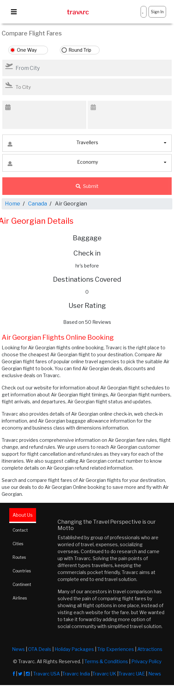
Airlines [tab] (20, 598)
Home (12, 204)
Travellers (53, 144)
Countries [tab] (22, 570)
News (18, 649)
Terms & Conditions (106, 661)
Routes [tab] (19, 557)
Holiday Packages (74, 649)
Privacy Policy (146, 661)
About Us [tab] (23, 515)
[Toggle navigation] (14, 12)
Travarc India (76, 673)
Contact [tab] (20, 530)
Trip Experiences (115, 649)
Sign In (157, 11)
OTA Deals (39, 649)
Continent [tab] (22, 584)
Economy (53, 163)
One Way (27, 50)
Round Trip (79, 50)
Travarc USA (46, 673)
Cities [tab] (18, 543)
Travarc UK (104, 673)
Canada (37, 204)
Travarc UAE (131, 673)
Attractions (149, 649)
